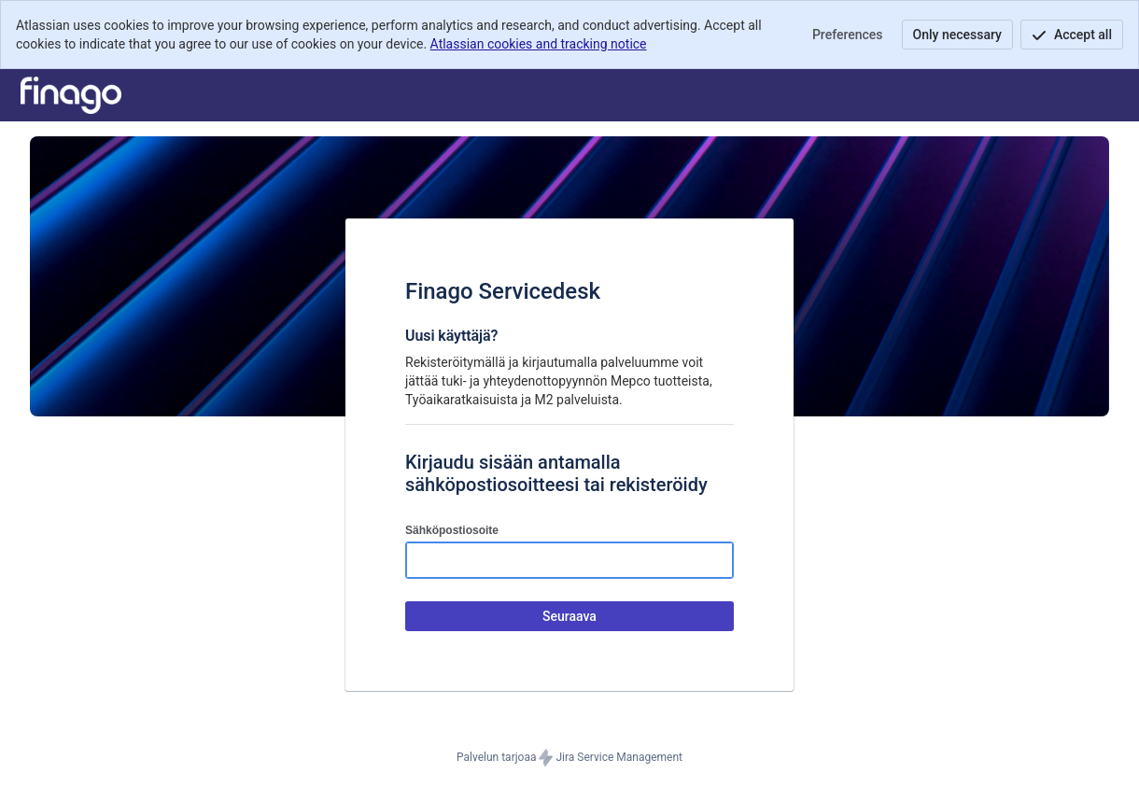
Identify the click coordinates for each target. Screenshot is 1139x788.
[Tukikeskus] (71, 95)
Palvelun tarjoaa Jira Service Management (569, 758)
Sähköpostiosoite (452, 530)
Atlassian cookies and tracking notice (538, 43)
